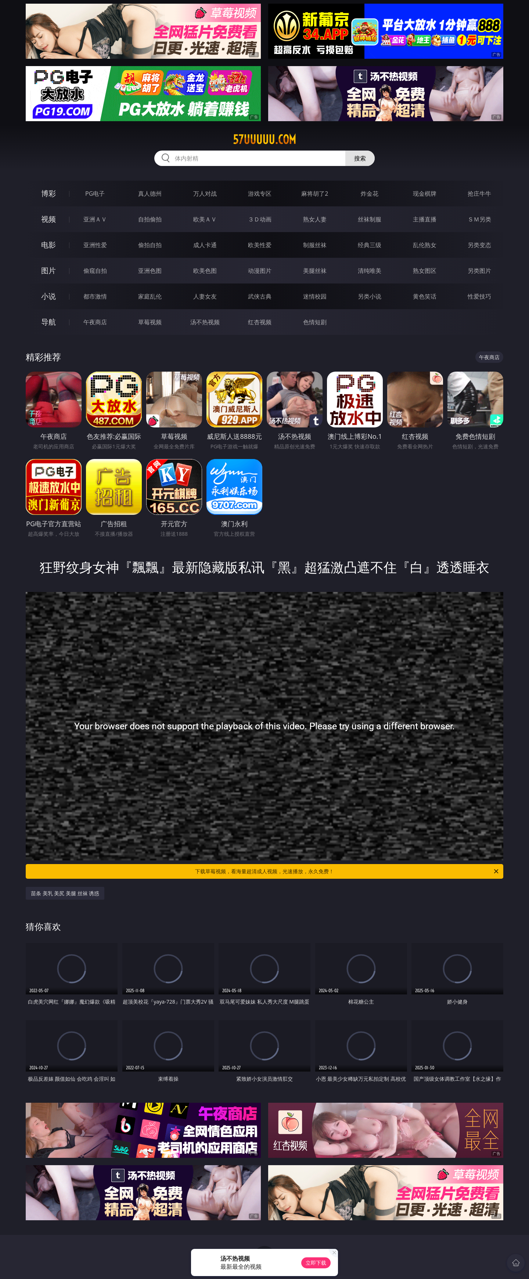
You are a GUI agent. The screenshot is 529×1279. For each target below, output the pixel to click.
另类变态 (479, 245)
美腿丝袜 (315, 271)
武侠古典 (259, 296)
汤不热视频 (205, 322)
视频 (48, 219)
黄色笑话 (424, 296)
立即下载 (316, 1262)
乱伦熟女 (424, 245)
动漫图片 (259, 271)
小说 (48, 296)
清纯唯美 (369, 271)
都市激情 (95, 296)
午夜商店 (95, 322)
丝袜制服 (369, 219)
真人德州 (150, 193)
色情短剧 (315, 322)
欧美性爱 (259, 245)
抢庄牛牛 (479, 193)
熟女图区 (424, 271)
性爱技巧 (479, 296)
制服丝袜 (315, 245)
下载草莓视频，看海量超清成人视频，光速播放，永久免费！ (347, 871)
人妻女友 (205, 296)
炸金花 (369, 193)
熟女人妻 (315, 219)
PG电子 (95, 193)
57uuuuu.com (264, 139)
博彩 (48, 193)
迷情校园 (315, 296)
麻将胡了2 (314, 193)
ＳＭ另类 (479, 219)
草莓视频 (150, 322)
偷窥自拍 (95, 271)
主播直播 (424, 219)
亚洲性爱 (95, 245)
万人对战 (205, 193)
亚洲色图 (150, 271)
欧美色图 (205, 271)
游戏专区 (259, 193)
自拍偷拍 (150, 219)
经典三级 (369, 245)
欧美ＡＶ (205, 219)
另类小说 (369, 296)
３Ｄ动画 (259, 219)
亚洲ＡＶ (95, 219)
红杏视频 (259, 322)
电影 (48, 245)
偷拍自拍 (150, 245)
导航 (48, 322)
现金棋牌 (424, 193)
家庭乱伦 (150, 296)
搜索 (360, 158)
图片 (48, 270)
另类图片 (479, 271)
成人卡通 (205, 245)
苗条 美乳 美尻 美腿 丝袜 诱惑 (65, 893)
